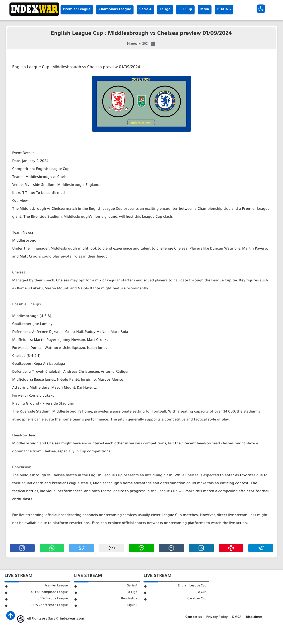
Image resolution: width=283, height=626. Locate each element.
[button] (22, 548)
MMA (204, 10)
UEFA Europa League (52, 599)
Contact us (193, 617)
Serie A (145, 10)
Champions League (115, 10)
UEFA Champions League (49, 592)
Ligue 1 (132, 605)
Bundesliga (129, 599)
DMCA (236, 617)
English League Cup (192, 586)
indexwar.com (72, 619)
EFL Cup (185, 10)
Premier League (76, 10)
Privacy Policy (217, 617)
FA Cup (202, 592)
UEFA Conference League (49, 605)
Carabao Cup (197, 599)
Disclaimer (254, 617)
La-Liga (132, 592)
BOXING (224, 10)
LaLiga (165, 10)
